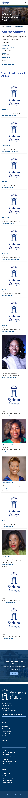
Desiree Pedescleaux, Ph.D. (8, 482)
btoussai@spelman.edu (7, 526)
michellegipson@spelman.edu (9, 223)
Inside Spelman (6, 775)
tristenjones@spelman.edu (8, 415)
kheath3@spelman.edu (7, 295)
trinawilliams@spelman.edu (8, 602)
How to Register (6, 733)
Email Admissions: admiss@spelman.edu (12, 714)
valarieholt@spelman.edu (8, 331)
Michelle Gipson (5, 217)
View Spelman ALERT (7, 750)
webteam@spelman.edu (8, 763)
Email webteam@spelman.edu (9, 710)
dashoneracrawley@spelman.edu (10, 151)
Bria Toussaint (5, 520)
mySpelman (5, 726)
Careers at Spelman (7, 728)
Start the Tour (14, 673)
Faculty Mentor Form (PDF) (8, 47)
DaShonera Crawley (6, 145)
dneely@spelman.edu (7, 451)
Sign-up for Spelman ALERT (9, 752)
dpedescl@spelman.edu (7, 488)
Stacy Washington (6, 556)
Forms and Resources (6, 63)
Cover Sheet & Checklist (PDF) (8, 45)
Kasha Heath (4, 289)
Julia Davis (4, 181)
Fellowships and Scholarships (8, 61)
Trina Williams (5, 596)
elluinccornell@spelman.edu (9, 115)
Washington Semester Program (8, 58)
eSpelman (4, 740)
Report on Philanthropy (7, 778)
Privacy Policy (5, 759)
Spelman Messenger (7, 782)
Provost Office (8, 26)
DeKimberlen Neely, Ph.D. (7, 444)
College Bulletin (5, 53)
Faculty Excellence (6, 773)
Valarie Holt (4, 325)
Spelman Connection (7, 780)
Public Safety (5, 754)
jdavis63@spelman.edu (7, 187)
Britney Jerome (5, 371)
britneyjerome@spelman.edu (9, 377)
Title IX (4, 735)
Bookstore (4, 738)
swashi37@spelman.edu (8, 564)
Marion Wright (5, 632)
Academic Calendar (6, 48)
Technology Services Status (9, 757)
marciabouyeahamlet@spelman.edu (10, 259)
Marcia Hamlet (5, 253)
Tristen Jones (5, 408)
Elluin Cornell (5, 109)
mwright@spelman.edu (7, 638)
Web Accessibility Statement (9, 761)
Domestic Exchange (6, 57)
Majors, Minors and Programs (8, 64)
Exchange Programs (6, 56)
